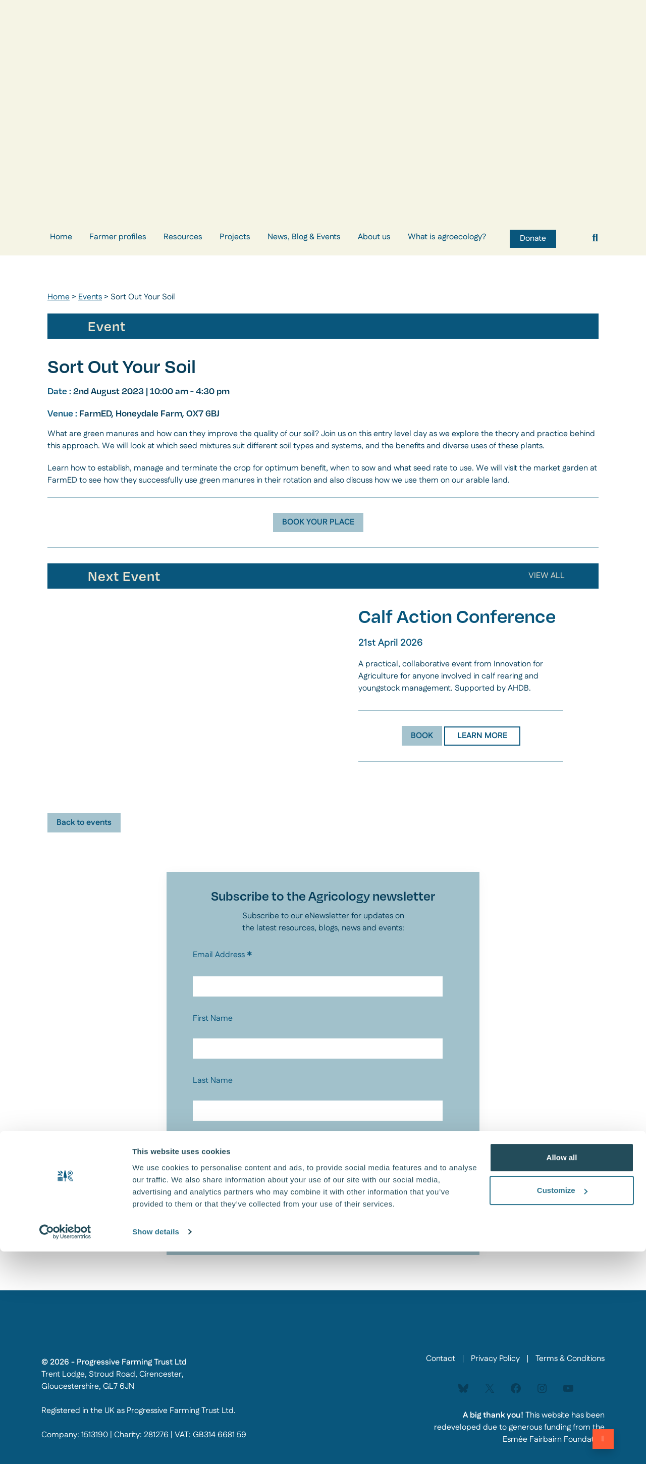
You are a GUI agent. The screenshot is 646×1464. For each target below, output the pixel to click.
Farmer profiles (117, 237)
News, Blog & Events (304, 237)
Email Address (222, 955)
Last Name (213, 1080)
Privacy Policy (212, 1160)
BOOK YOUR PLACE (318, 522)
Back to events (84, 822)
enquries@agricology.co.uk (378, 1180)
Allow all (562, 1370)
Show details (155, 1444)
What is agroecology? (447, 237)
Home (61, 237)
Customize (562, 1402)
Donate (533, 238)
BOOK (422, 736)
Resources (183, 237)
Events (90, 297)
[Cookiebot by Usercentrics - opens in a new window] (65, 1444)
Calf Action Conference (457, 616)
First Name (213, 1018)
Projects (235, 237)
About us (374, 237)
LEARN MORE (482, 736)
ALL (550, 576)
